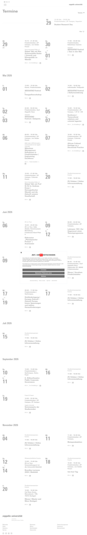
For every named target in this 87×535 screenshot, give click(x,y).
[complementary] (21, 252)
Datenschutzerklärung (26, 266)
